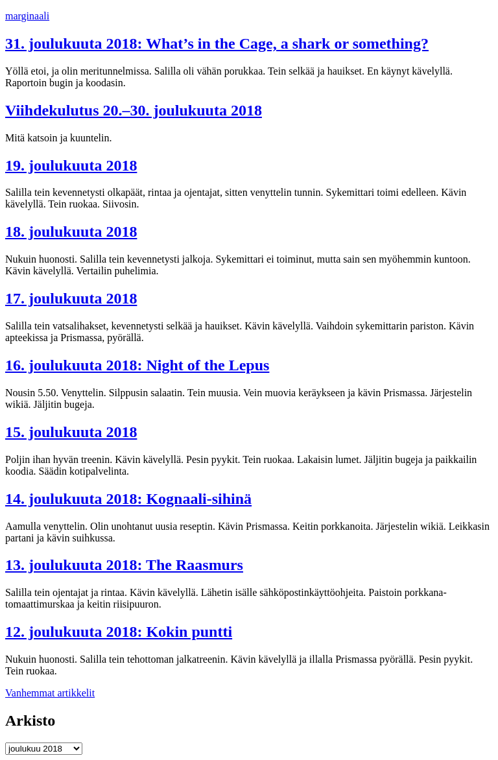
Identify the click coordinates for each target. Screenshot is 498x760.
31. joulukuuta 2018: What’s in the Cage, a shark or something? (217, 43)
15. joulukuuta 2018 (71, 431)
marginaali (27, 15)
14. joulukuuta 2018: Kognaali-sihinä (128, 498)
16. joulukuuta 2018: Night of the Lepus (137, 365)
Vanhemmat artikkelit (50, 692)
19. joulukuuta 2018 (71, 165)
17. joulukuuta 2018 (71, 298)
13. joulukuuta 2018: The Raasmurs (124, 564)
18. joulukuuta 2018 (71, 231)
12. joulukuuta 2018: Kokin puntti (118, 631)
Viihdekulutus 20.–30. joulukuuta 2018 (133, 110)
